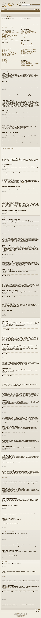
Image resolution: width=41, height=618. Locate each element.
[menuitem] (35, 9)
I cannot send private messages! (26, 30)
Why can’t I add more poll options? (7, 47)
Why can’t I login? (4, 23)
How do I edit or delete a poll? (6, 48)
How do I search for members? (25, 44)
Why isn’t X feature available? (25, 62)
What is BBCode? (4, 59)
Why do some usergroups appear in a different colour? (29, 24)
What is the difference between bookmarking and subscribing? (28, 50)
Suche (31, 4)
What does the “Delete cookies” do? (7, 27)
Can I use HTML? (4, 60)
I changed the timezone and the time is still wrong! (9, 35)
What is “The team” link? (24, 26)
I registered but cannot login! (6, 22)
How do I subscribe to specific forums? (27, 52)
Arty (17, 614)
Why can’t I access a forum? (6, 49)
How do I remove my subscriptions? (26, 53)
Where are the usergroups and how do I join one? (28, 22)
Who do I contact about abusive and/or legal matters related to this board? (30, 64)
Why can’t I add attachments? (6, 50)
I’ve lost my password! (5, 25)
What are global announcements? (7, 63)
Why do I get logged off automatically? (8, 26)
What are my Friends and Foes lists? (26, 37)
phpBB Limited (27, 580)
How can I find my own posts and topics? (27, 45)
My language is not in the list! (6, 36)
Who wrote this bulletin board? (25, 61)
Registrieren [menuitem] (38, 9)
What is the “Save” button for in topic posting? (9, 53)
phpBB (23, 182)
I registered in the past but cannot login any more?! (9, 24)
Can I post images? (5, 62)
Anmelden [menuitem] (36, 9)
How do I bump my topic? (6, 55)
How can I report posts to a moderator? (8, 52)
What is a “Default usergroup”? (25, 25)
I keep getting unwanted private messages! (27, 31)
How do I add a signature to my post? (7, 45)
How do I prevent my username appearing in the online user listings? (10, 33)
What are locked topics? (5, 66)
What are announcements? (6, 64)
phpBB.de (24, 615)
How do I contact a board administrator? (27, 65)
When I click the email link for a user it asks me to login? (10, 40)
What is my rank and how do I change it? (8, 39)
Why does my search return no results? (27, 42)
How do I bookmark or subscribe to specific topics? (29, 51)
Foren (6, 9)
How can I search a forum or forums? (26, 41)
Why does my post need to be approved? (8, 54)
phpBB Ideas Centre (6, 587)
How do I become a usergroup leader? (27, 23)
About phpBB (30, 581)
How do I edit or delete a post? (6, 44)
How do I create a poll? (5, 46)
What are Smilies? (4, 61)
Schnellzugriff (3, 9)
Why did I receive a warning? (6, 51)
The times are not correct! (6, 34)
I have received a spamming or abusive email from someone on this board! (28, 33)
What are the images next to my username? (8, 37)
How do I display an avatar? (6, 38)
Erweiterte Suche (36, 4)
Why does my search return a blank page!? (27, 43)
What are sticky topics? (5, 65)
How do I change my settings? (6, 31)
